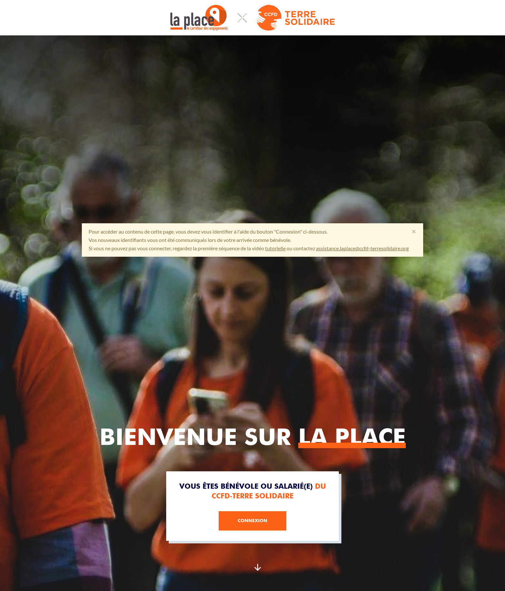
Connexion (252, 520)
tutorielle (275, 248)
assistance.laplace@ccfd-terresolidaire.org (362, 248)
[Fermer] (414, 232)
